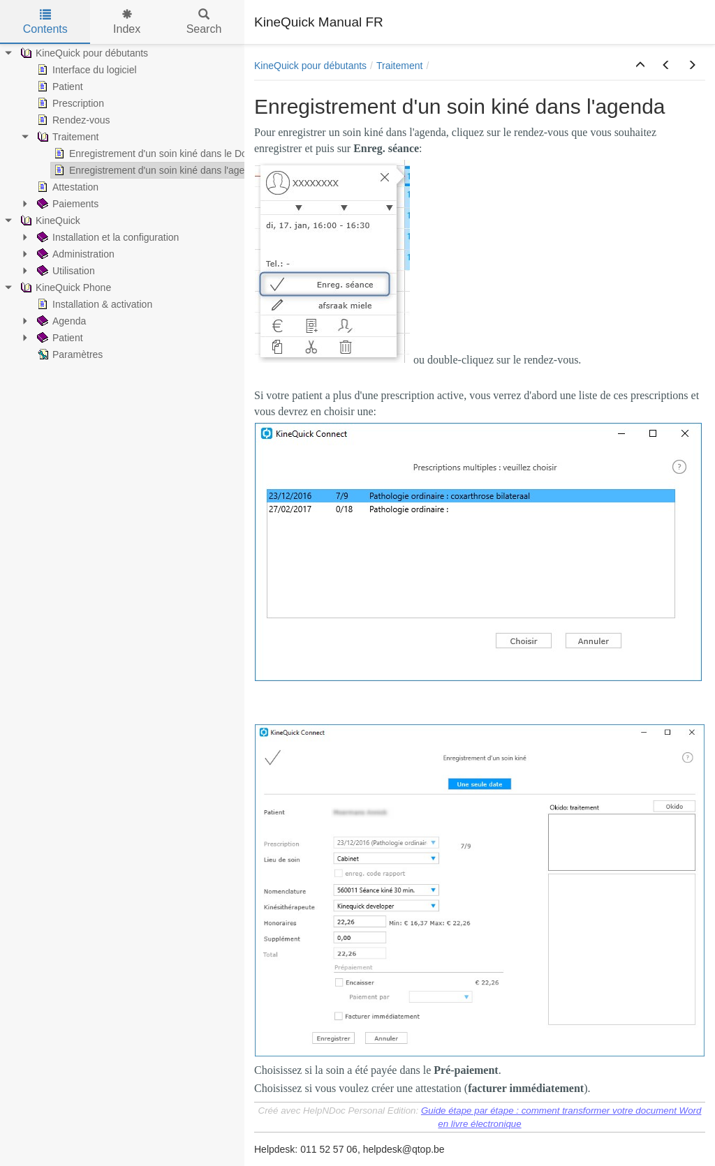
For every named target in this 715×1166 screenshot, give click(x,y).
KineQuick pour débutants (310, 65)
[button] (640, 65)
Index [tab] (126, 22)
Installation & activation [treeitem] (93, 304)
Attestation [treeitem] (66, 187)
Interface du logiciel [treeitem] (85, 69)
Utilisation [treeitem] (64, 270)
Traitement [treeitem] (66, 136)
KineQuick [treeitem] (48, 220)
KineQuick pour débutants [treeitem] (82, 53)
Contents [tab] (45, 22)
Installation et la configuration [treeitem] (106, 237)
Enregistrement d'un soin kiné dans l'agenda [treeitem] (156, 170)
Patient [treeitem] (58, 86)
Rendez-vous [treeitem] (72, 120)
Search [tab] (204, 22)
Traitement (399, 65)
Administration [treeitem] (74, 254)
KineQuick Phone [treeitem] (64, 287)
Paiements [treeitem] (66, 203)
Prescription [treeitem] (69, 103)
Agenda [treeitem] (60, 321)
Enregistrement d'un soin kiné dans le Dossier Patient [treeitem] (176, 153)
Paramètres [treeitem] (68, 354)
